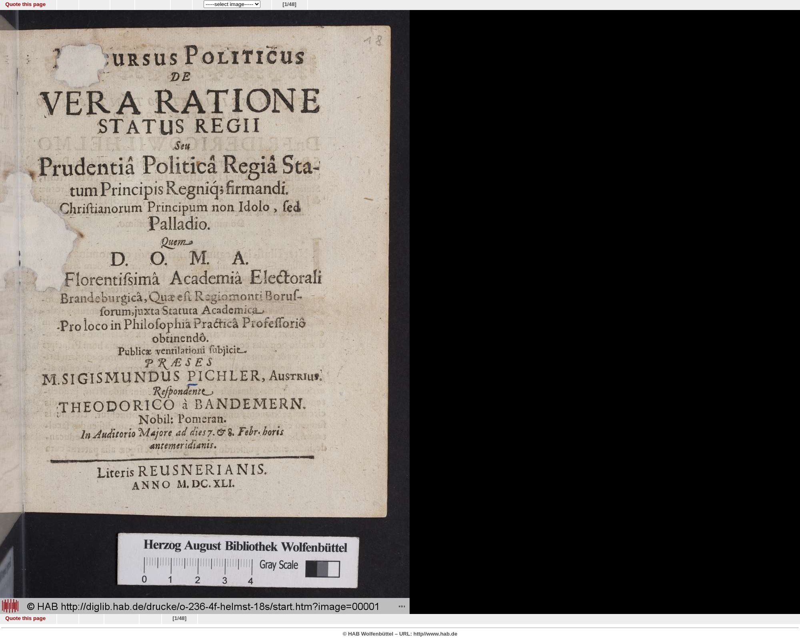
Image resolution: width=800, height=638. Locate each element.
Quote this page (25, 4)
